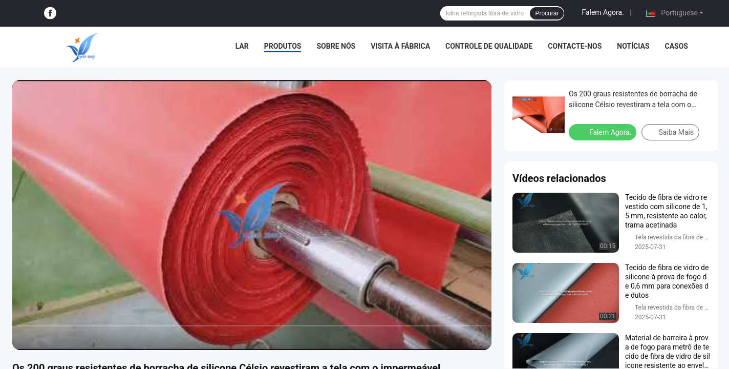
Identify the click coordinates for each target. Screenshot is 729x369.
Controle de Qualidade (488, 46)
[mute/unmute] (87, 337)
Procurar (547, 13)
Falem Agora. (603, 12)
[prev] (25, 337)
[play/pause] (46, 337)
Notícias (633, 46)
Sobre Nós (335, 46)
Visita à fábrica (400, 46)
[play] (252, 215)
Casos (676, 46)
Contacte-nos (575, 46)
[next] (66, 337)
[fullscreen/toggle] (478, 337)
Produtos (283, 46)
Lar (242, 46)
